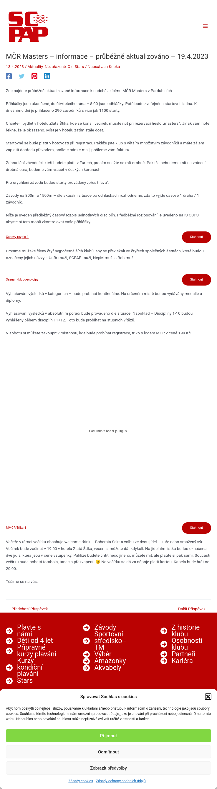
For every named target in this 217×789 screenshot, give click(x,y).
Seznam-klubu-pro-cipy (22, 280)
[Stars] (19, 681)
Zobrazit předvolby (108, 768)
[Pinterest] (34, 76)
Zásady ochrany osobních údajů (121, 781)
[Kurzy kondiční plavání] (31, 668)
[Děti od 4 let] (29, 641)
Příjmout (108, 735)
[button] (208, 697)
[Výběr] (97, 654)
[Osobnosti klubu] (185, 644)
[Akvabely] (102, 668)
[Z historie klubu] (185, 631)
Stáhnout (196, 237)
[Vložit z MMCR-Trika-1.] (108, 431)
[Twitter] (21, 76)
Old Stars (76, 66)
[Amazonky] (104, 661)
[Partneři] (178, 654)
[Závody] (99, 627)
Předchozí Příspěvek (27, 609)
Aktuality (35, 66)
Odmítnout (108, 752)
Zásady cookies (80, 781)
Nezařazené (55, 66)
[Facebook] (9, 76)
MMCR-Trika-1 (16, 528)
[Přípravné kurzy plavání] (31, 651)
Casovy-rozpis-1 (17, 237)
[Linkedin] (47, 76)
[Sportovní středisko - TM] (108, 641)
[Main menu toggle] (205, 26)
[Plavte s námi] (31, 631)
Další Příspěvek (194, 609)
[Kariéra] (176, 661)
